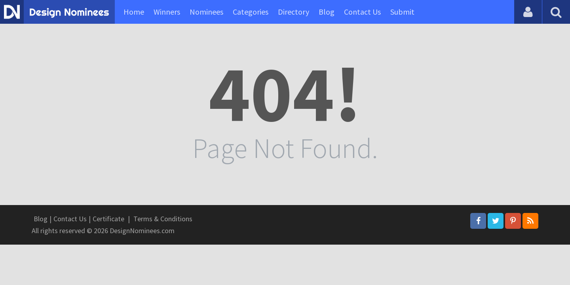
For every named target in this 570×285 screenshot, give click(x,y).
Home (134, 12)
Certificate (108, 218)
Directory (293, 12)
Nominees (206, 12)
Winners (167, 12)
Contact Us (362, 12)
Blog (326, 12)
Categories (250, 12)
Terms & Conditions (162, 218)
